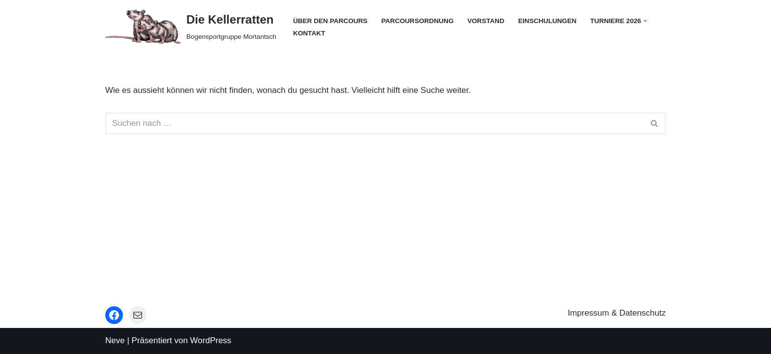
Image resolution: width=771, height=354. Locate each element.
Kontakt (309, 33)
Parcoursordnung (417, 21)
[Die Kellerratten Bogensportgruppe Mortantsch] (190, 27)
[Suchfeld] (374, 123)
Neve (115, 340)
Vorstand (485, 21)
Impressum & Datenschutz (617, 313)
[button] (645, 21)
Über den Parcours (330, 21)
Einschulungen (547, 21)
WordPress (211, 340)
